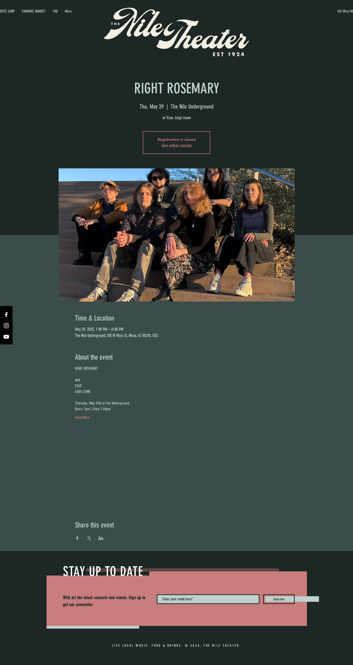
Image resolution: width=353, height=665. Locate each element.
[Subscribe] (279, 599)
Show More (82, 417)
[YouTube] (6, 336)
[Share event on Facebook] (77, 538)
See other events (177, 145)
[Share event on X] (89, 538)
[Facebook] (6, 314)
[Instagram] (6, 325)
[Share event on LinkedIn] (101, 538)
